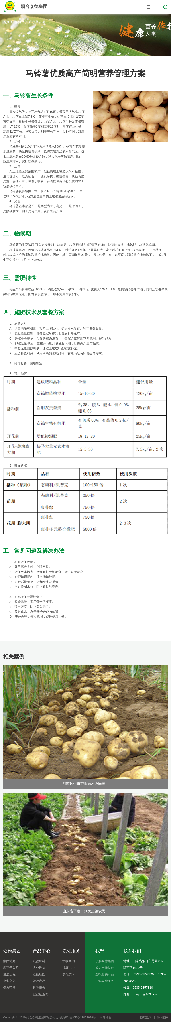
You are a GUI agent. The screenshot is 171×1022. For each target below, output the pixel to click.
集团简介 (9, 961)
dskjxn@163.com (146, 994)
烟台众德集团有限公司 (40, 1017)
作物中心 (21, 22)
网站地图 (105, 1017)
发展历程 (9, 974)
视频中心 (68, 967)
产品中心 (42, 950)
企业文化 (9, 981)
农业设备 (39, 967)
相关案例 (13, 657)
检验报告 (39, 987)
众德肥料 (39, 961)
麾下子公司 (11, 967)
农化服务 (71, 950)
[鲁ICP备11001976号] (83, 1017)
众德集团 (12, 950)
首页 (6, 22)
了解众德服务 (104, 981)
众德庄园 (39, 974)
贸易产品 (39, 981)
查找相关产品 (104, 974)
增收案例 (68, 961)
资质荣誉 (9, 987)
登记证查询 (40, 994)
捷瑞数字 (146, 1017)
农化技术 (68, 974)
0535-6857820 (144, 974)
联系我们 (132, 950)
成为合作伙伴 (104, 967)
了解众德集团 (104, 961)
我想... (101, 950)
